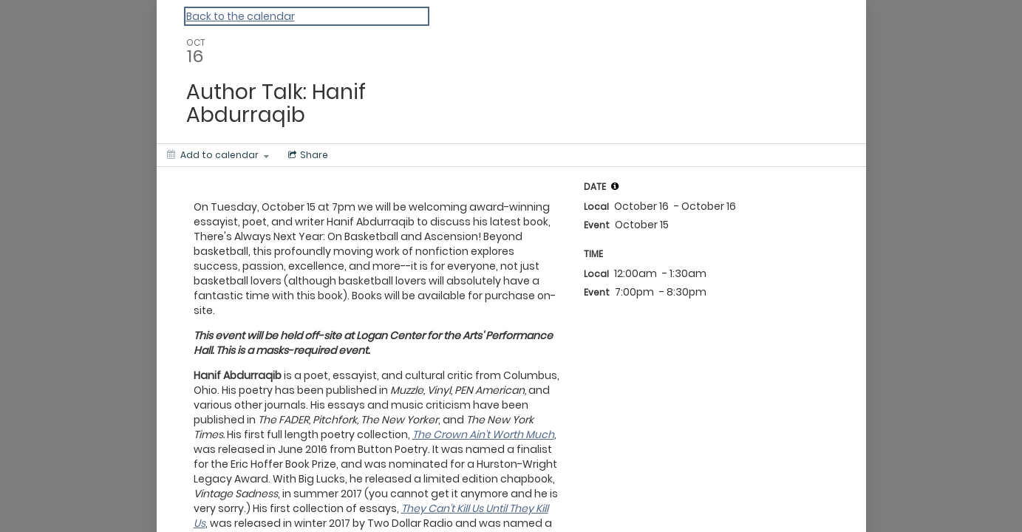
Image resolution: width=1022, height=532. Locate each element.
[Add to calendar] (218, 155)
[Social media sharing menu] (306, 155)
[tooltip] (615, 186)
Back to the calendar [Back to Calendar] (240, 16)
